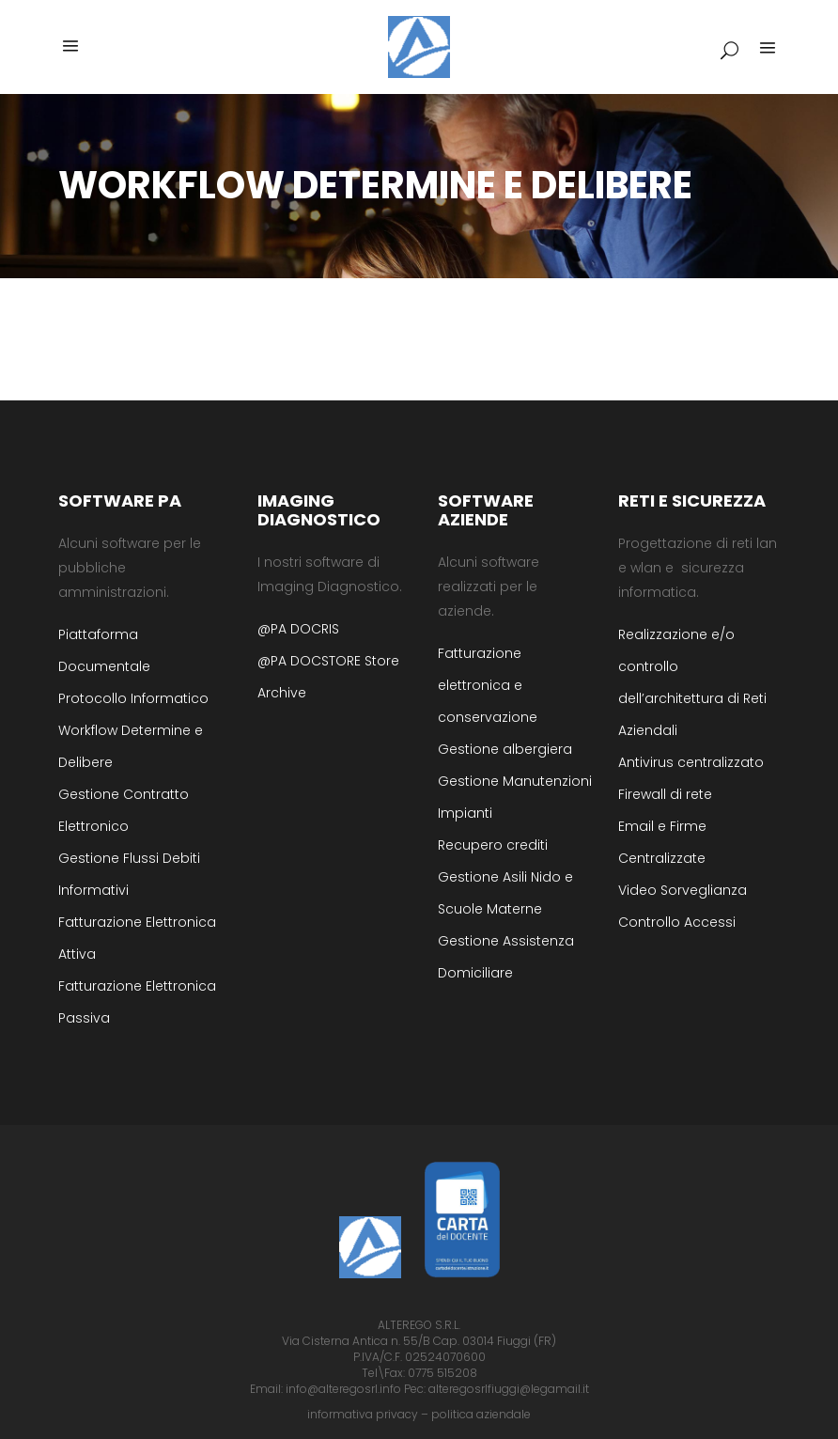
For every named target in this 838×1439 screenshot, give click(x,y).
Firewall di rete (665, 794)
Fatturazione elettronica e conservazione (487, 685)
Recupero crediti (493, 845)
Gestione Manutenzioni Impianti (515, 797)
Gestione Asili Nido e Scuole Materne (505, 893)
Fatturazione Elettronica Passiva (137, 1002)
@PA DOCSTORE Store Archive (328, 676)
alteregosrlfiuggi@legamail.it (508, 1389)
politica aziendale (481, 1414)
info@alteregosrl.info (343, 1389)
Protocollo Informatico (133, 698)
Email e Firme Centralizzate (662, 842)
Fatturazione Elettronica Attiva (137, 938)
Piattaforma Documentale (104, 650)
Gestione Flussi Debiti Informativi (129, 874)
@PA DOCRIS (298, 628)
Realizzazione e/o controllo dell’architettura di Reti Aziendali (692, 682)
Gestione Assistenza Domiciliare (506, 956)
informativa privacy (362, 1414)
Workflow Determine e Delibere (130, 746)
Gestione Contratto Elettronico (123, 810)
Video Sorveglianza (682, 890)
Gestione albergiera (505, 749)
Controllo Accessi (677, 922)
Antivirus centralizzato (691, 762)
